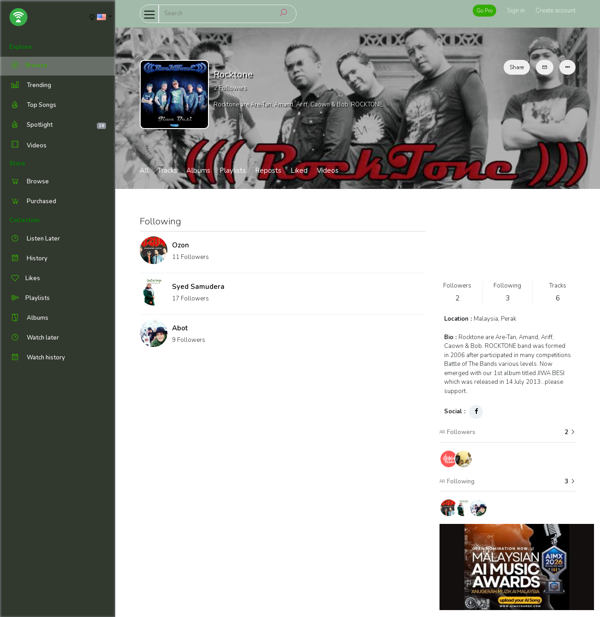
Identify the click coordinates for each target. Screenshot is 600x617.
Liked (299, 170)
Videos (28, 145)
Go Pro (484, 10)
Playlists (233, 170)
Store (17, 163)
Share (517, 67)
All (144, 170)
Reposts (268, 170)
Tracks (167, 170)
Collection (24, 220)
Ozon (180, 245)
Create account (555, 10)
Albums (198, 170)
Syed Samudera (198, 286)
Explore (20, 47)
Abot (180, 328)
